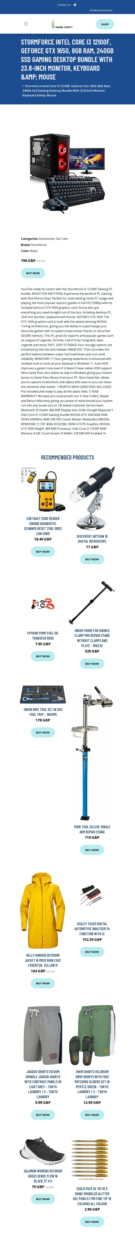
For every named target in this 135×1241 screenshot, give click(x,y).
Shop (105, 24)
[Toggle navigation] (26, 23)
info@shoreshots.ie (101, 10)
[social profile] (75, 4)
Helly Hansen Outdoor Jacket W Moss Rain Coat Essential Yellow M (43, 960)
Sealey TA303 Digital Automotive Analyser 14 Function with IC (92, 928)
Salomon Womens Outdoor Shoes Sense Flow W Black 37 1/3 (43, 1176)
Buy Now (33, 273)
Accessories (47, 239)
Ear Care (62, 239)
